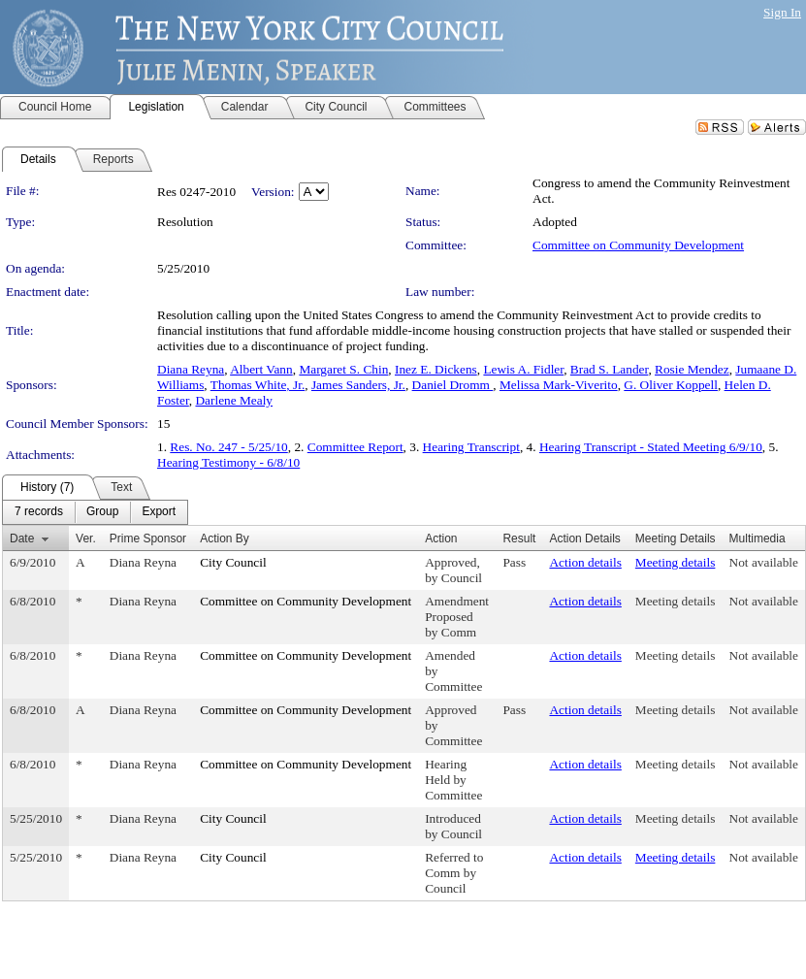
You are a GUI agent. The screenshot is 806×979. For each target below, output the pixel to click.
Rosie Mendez (692, 369)
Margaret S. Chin (343, 369)
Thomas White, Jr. (257, 384)
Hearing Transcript (471, 447)
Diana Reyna (190, 369)
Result (518, 538)
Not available (763, 562)
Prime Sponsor (148, 538)
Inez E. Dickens (436, 369)
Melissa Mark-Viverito (559, 384)
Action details (585, 562)
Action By (224, 538)
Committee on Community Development (638, 245)
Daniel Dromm (453, 384)
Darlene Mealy (234, 400)
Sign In (782, 12)
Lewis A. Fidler (523, 369)
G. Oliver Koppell (671, 384)
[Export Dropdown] (158, 512)
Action (441, 538)
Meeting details (675, 562)
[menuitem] (39, 512)
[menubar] (95, 512)
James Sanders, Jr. (358, 384)
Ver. (86, 538)
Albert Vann (261, 369)
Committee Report (355, 447)
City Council (233, 562)
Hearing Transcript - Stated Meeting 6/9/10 (650, 447)
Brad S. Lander (609, 369)
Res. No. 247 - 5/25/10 (228, 447)
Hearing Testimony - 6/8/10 (228, 462)
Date (22, 538)
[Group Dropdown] (102, 512)
